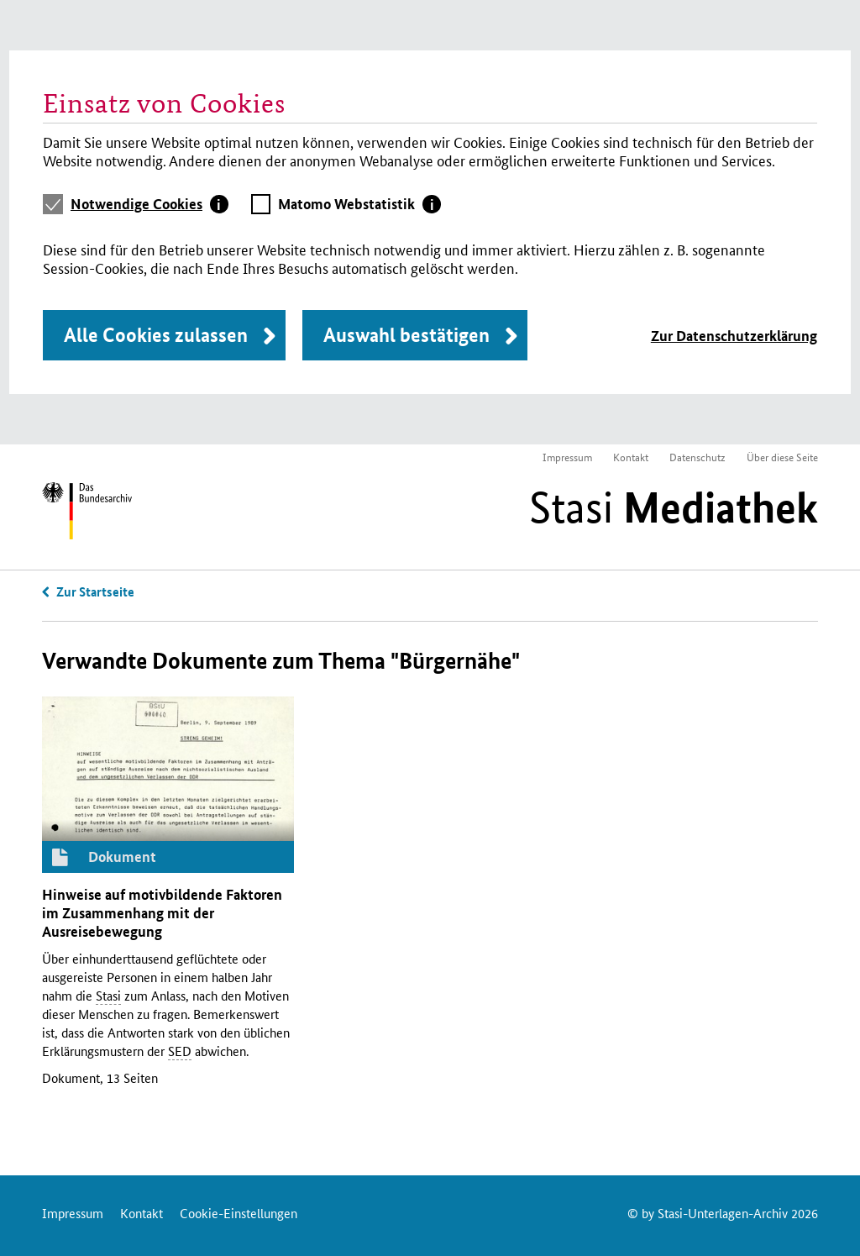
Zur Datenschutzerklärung (734, 335)
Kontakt (630, 457)
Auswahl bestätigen (406, 335)
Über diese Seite (782, 457)
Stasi (673, 507)
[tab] (149, 204)
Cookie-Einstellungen (238, 1213)
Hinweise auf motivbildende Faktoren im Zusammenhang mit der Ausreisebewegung (162, 913)
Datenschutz (697, 457)
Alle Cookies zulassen (156, 335)
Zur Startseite (95, 591)
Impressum (567, 457)
